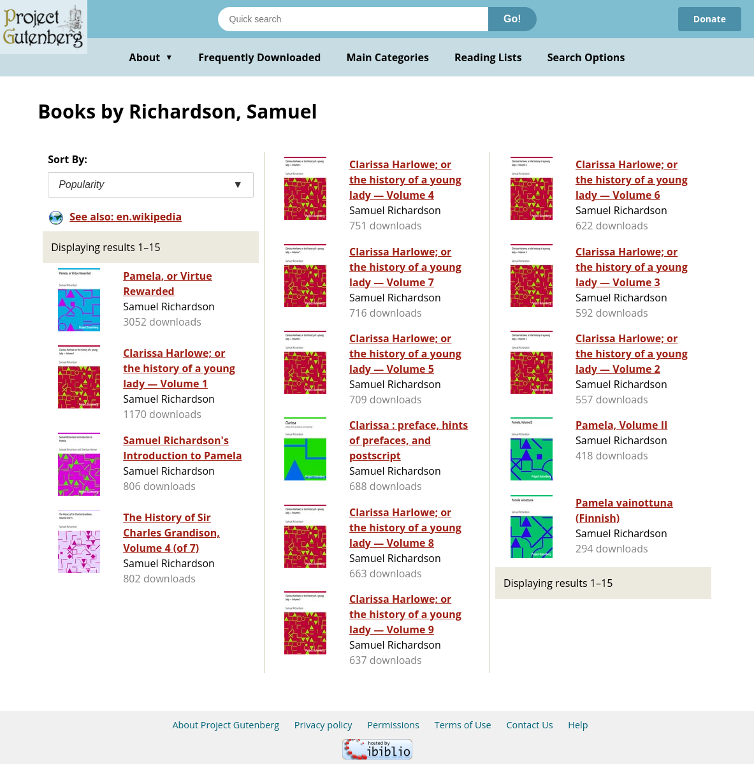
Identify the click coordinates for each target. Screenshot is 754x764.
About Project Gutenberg (225, 725)
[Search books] (353, 19)
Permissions (393, 725)
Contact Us (529, 725)
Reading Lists (488, 57)
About (151, 57)
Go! (512, 18)
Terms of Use (463, 725)
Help (578, 725)
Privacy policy (323, 725)
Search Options (586, 57)
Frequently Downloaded (259, 57)
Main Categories (387, 57)
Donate (709, 19)
